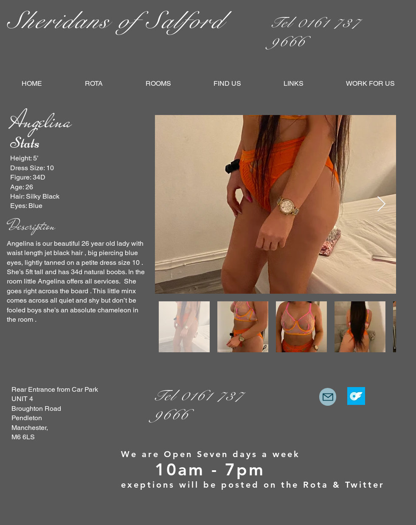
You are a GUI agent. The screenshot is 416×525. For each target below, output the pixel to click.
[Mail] (327, 397)
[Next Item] (381, 204)
